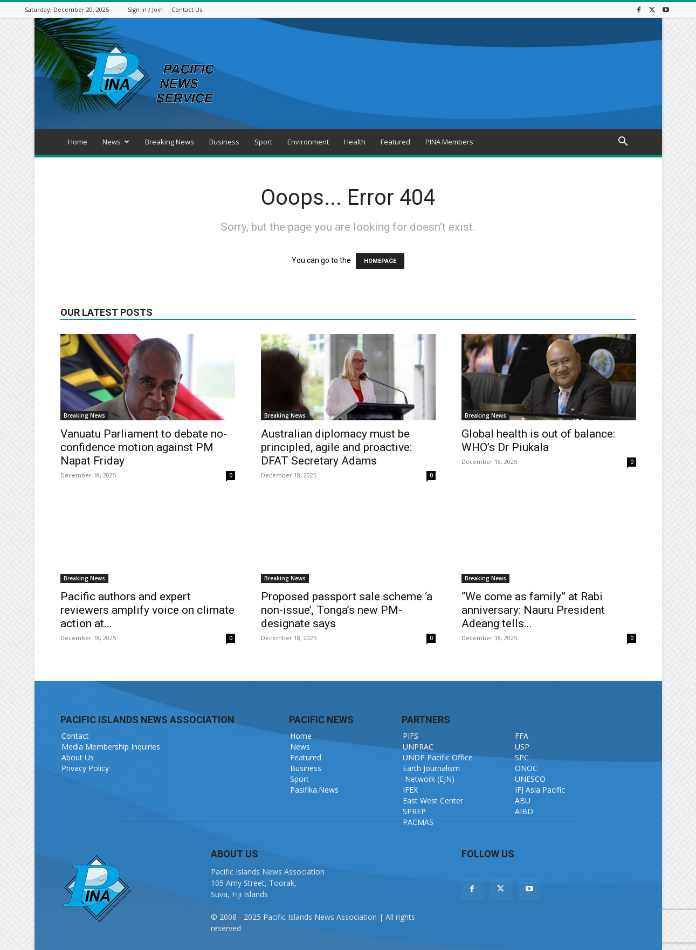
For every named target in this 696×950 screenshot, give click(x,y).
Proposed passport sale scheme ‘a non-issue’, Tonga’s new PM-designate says (346, 610)
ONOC (526, 768)
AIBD (524, 811)
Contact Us (186, 9)
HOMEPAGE (380, 261)
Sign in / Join (145, 9)
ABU (522, 800)
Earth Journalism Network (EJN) (431, 773)
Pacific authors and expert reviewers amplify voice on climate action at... (147, 610)
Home (77, 142)
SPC (522, 757)
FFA (521, 736)
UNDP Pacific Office (438, 757)
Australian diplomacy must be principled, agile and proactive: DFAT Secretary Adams (336, 447)
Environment (308, 142)
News (115, 142)
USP (522, 746)
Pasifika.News (314, 790)
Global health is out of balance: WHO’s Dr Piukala (538, 440)
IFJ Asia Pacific (540, 790)
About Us (77, 757)
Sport (263, 142)
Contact (75, 736)
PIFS (410, 736)
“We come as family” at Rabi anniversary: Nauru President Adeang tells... (533, 610)
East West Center (433, 800)
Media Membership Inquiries (110, 746)
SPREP (414, 811)
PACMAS (418, 822)
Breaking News (169, 142)
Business (224, 142)
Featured (395, 142)
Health (355, 142)
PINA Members (449, 142)
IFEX (410, 790)
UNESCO (530, 779)
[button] (623, 142)
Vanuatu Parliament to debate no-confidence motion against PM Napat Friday (143, 447)
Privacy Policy (85, 768)
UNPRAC (418, 746)
